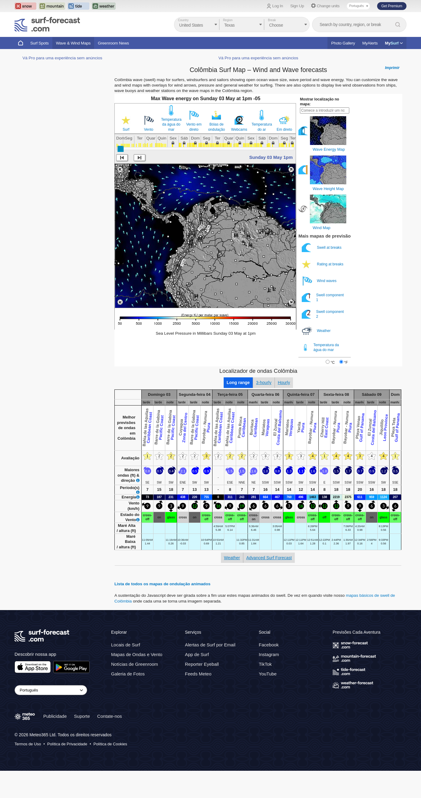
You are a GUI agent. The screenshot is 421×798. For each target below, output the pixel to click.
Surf (126, 129)
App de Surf (197, 654)
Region (228, 20)
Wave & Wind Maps (73, 43)
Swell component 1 (323, 297)
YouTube (268, 673)
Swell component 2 (323, 314)
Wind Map (322, 227)
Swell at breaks (322, 247)
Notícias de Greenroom (134, 664)
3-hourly (263, 382)
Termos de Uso (28, 744)
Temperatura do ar (262, 126)
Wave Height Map (328, 188)
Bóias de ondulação (216, 126)
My (394, 43)
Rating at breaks (323, 264)
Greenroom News (113, 43)
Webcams (239, 129)
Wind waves (319, 281)
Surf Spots (39, 43)
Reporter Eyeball (202, 664)
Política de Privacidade (67, 744)
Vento (148, 129)
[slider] (120, 149)
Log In (277, 6)
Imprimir (392, 68)
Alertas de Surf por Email (210, 644)
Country (183, 20)
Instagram (269, 654)
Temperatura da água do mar (171, 124)
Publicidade (55, 716)
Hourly (284, 382)
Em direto (284, 129)
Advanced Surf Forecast (269, 557)
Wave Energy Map (329, 149)
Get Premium (391, 6)
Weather (316, 331)
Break (272, 20)
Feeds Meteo (198, 673)
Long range (238, 382)
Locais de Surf (125, 644)
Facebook (269, 644)
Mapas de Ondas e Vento (136, 654)
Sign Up (297, 6)
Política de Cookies (110, 744)
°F (346, 362)
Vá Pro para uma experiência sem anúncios (62, 58)
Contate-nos (109, 716)
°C (332, 362)
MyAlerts (370, 43)
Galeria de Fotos (128, 673)
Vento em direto (194, 126)
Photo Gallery (343, 43)
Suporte (82, 716)
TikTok (265, 664)
